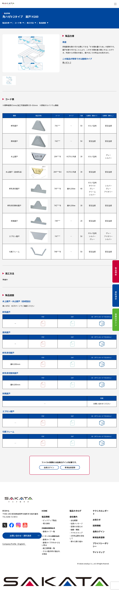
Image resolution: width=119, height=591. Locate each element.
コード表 (18, 23)
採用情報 (97, 525)
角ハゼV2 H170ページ (11, 306)
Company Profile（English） (14, 544)
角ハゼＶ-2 (66, 62)
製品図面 (42, 23)
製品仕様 (5, 23)
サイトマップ (99, 552)
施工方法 (30, 23)
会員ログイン (49, 467)
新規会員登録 (70, 467)
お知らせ (97, 519)
